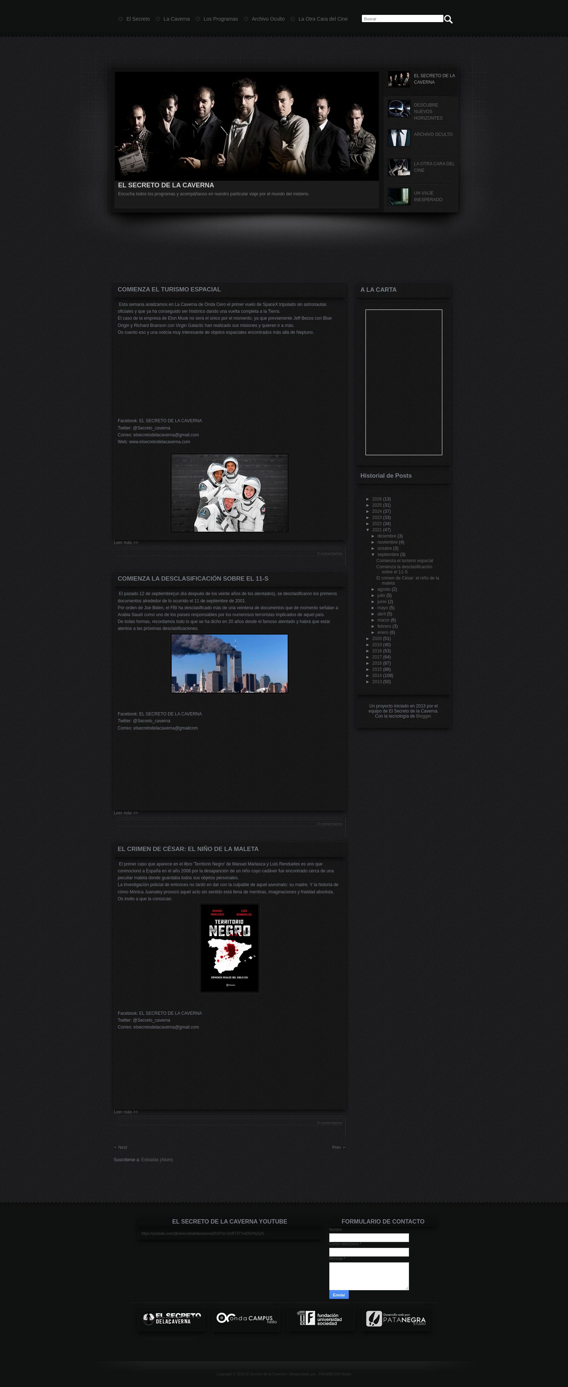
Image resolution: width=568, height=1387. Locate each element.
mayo (382, 607)
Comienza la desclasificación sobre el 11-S (193, 578)
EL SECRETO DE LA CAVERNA (166, 185)
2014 (377, 675)
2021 (377, 529)
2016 (377, 663)
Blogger (423, 716)
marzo (383, 620)
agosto (383, 589)
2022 (377, 523)
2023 (377, 517)
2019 (377, 644)
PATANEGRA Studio (335, 1374)
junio (382, 601)
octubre (384, 548)
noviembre (387, 542)
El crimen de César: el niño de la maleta (188, 849)
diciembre (386, 536)
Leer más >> (126, 542)
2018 (377, 650)
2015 (377, 669)
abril (381, 613)
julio (381, 595)
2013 (377, 681)
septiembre (388, 554)
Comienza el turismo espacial (169, 289)
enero (383, 632)
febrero (384, 626)
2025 (377, 505)
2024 (377, 511)
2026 (377, 499)
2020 (377, 638)
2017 (377, 657)
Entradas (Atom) (157, 1159)
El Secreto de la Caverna (266, 1374)
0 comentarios (329, 553)
